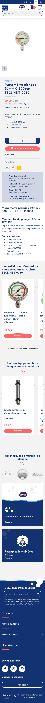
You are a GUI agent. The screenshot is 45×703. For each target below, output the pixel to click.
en (41, 2)
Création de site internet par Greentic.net (29, 696)
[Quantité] (22, 141)
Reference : (10, 107)
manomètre (7, 231)
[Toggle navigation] (40, 7)
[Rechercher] (22, 13)
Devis (27, 2)
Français (21, 684)
